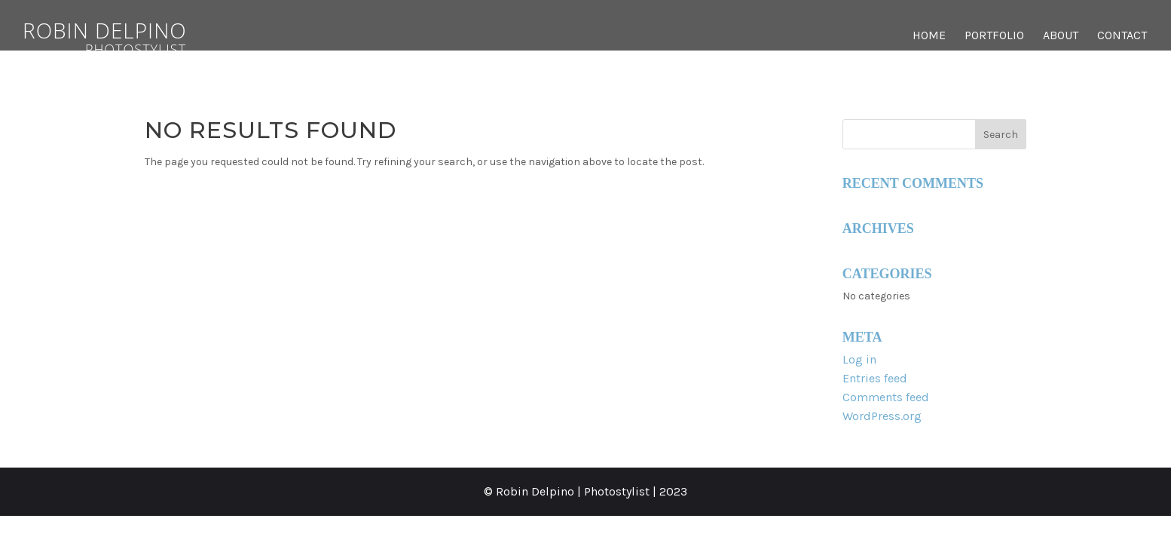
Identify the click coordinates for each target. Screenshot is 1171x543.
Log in (859, 359)
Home (929, 36)
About (1060, 36)
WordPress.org (882, 416)
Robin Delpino (136, 36)
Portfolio (994, 36)
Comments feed (885, 397)
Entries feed (874, 378)
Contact (1122, 36)
